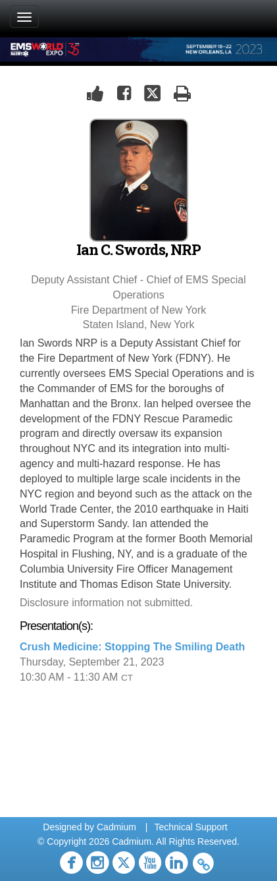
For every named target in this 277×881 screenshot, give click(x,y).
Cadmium (116, 827)
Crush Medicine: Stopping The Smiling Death (132, 646)
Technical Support (190, 827)
